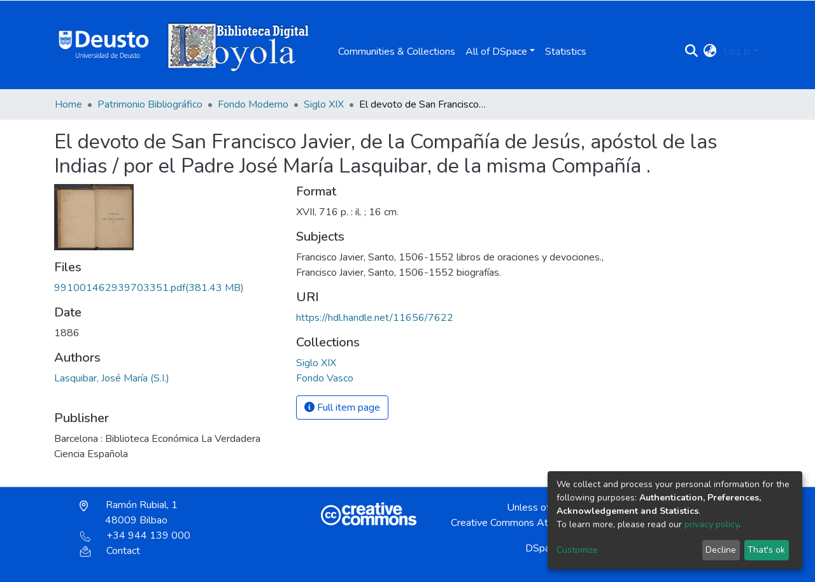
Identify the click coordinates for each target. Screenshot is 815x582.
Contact (110, 551)
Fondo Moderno (253, 104)
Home (68, 104)
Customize (577, 550)
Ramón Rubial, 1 (129, 512)
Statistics (565, 52)
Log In (737, 52)
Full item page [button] (342, 408)
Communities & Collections (396, 52)
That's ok (766, 550)
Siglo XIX (324, 104)
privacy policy (711, 524)
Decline (720, 550)
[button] (710, 51)
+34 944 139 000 (135, 536)
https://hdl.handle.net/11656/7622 (374, 318)
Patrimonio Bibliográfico (149, 104)
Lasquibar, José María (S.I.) (111, 378)
